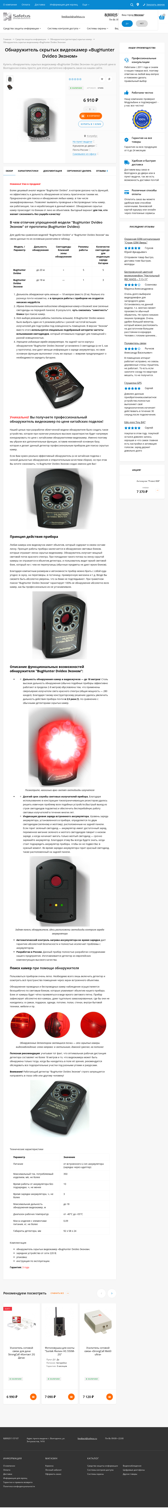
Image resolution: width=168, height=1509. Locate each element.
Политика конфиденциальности (19, 1486)
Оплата (26, 4)
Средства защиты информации (30, 39)
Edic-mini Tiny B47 (135, 422)
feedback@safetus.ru (73, 16)
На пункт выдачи (82, 141)
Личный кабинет (53, 1469)
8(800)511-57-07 (11, 1438)
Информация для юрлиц (64, 4)
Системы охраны (95, 1474)
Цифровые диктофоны (134, 1469)
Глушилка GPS (133, 382)
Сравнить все (60, 1293)
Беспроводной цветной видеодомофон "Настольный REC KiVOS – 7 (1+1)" (142, 275)
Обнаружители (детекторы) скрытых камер (71, 39)
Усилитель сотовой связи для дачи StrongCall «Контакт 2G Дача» (21, 1352)
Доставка (40, 4)
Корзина (49, 1465)
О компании (10, 4)
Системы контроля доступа (100, 1469)
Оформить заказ (53, 1474)
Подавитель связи (135, 343)
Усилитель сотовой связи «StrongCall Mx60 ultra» (97, 1351)
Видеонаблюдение (132, 1465)
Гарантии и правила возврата (17, 1482)
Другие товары (130, 1474)
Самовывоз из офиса (84, 153)
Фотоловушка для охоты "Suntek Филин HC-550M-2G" (60, 1351)
